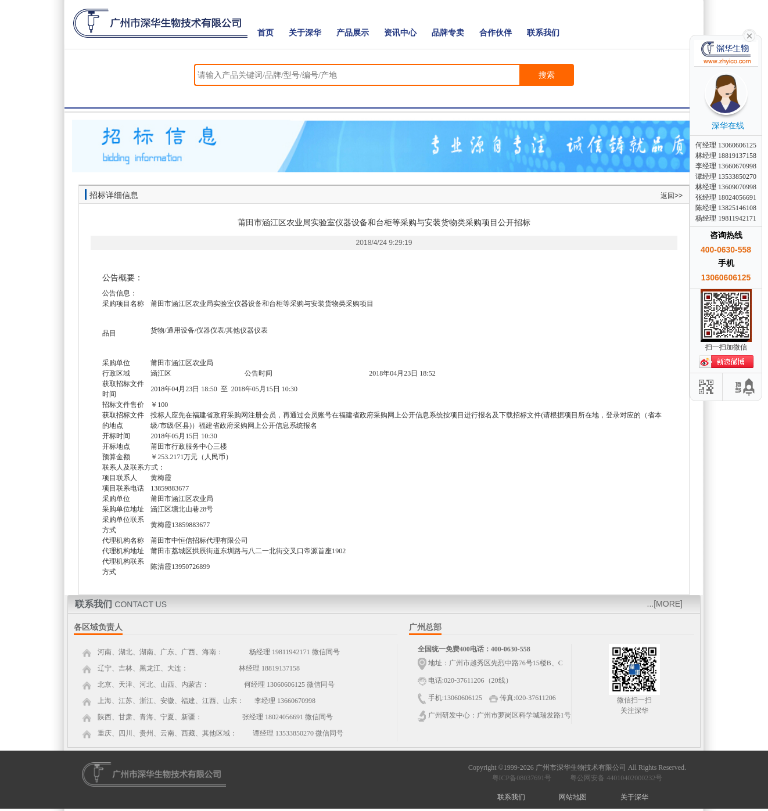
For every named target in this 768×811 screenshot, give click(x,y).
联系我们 (543, 32)
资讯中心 (400, 32)
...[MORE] (665, 603)
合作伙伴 (495, 32)
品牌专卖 (448, 32)
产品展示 (352, 32)
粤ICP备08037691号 (522, 778)
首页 (265, 32)
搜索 (547, 75)
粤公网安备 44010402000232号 (613, 778)
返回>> (672, 196)
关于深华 (305, 32)
